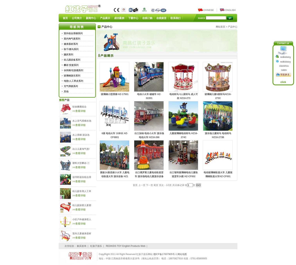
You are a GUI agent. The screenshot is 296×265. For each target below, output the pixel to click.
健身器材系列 (71, 44)
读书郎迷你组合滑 (81, 177)
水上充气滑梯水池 (81, 120)
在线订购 (147, 18)
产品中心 (232, 26)
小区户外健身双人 (81, 219)
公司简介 (77, 18)
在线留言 (161, 18)
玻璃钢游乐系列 (72, 75)
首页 (65, 18)
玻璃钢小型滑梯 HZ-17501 (115, 94)
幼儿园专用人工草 (81, 191)
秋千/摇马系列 (71, 49)
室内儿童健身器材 (81, 233)
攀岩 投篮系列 (71, 65)
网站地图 (182, 254)
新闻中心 (91, 18)
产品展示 (105, 18)
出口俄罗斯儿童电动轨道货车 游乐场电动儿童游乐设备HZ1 (149, 176)
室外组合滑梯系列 (73, 33)
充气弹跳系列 (71, 86)
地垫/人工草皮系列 (73, 81)
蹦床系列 (68, 54)
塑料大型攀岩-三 (81, 163)
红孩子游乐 (96, 246)
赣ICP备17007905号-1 (165, 254)
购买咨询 (81, 246)
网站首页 (220, 26)
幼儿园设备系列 (72, 59)
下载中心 (133, 18)
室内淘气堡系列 (72, 38)
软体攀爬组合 (79, 106)
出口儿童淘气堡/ (80, 149)
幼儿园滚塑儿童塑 (81, 205)
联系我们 (175, 18)
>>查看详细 (78, 111)
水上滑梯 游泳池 (80, 135)
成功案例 (119, 18)
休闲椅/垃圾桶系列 (73, 70)
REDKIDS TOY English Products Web (125, 246)
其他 (66, 91)
